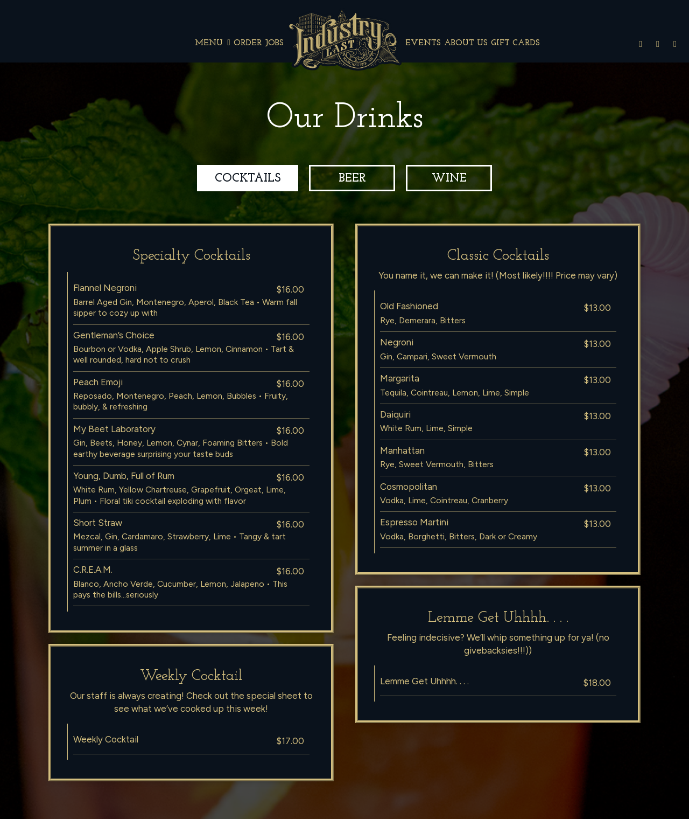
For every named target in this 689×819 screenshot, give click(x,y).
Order (248, 43)
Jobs (274, 43)
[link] (344, 39)
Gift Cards (515, 43)
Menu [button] (212, 42)
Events (423, 43)
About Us (466, 43)
